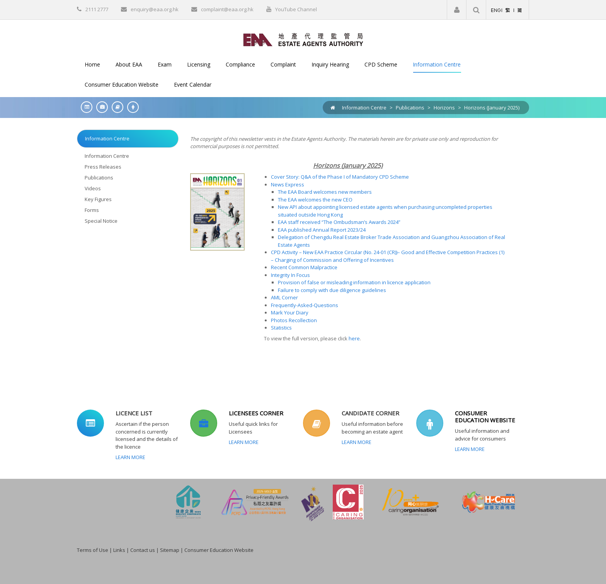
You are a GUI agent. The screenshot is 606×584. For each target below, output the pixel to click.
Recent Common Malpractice (304, 267)
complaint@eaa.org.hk (227, 9)
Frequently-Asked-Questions (304, 305)
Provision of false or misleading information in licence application (354, 282)
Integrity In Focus (290, 275)
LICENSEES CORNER (256, 413)
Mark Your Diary (289, 312)
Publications (410, 107)
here (354, 338)
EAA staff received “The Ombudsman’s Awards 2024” (339, 222)
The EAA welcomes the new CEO (315, 199)
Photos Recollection (294, 320)
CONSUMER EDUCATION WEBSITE (485, 416)
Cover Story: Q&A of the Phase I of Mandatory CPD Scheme (340, 176)
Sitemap (169, 549)
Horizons (444, 107)
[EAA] (303, 39)
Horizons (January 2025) (491, 107)
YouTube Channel (296, 9)
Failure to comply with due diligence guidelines (332, 290)
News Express (287, 184)
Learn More (130, 457)
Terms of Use (92, 549)
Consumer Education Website (219, 549)
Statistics (281, 327)
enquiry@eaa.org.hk (155, 9)
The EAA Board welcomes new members (325, 191)
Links (119, 549)
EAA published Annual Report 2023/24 (322, 229)
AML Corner (284, 297)
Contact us (142, 549)
